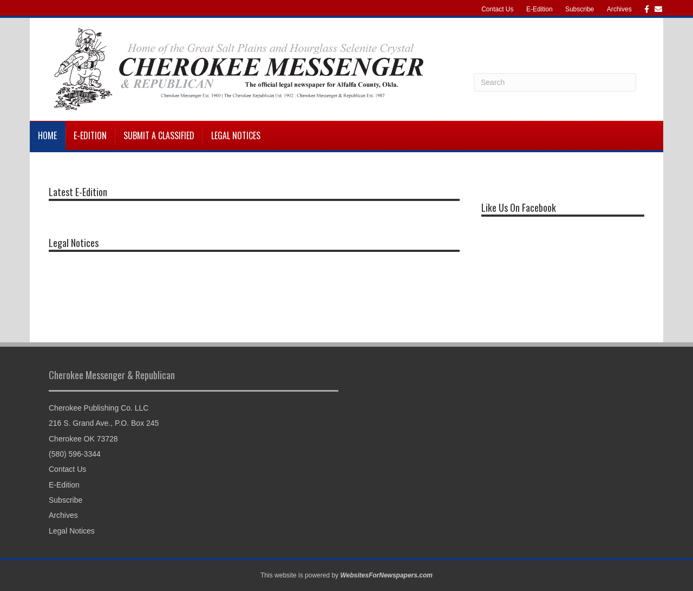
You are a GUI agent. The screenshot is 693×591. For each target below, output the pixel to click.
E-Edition (539, 9)
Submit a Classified (158, 135)
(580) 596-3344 (75, 454)
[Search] (555, 82)
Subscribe (579, 9)
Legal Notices (235, 135)
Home (47, 135)
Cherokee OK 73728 (83, 438)
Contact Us (497, 9)
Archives (619, 9)
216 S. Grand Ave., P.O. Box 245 (104, 423)
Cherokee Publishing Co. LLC (98, 408)
